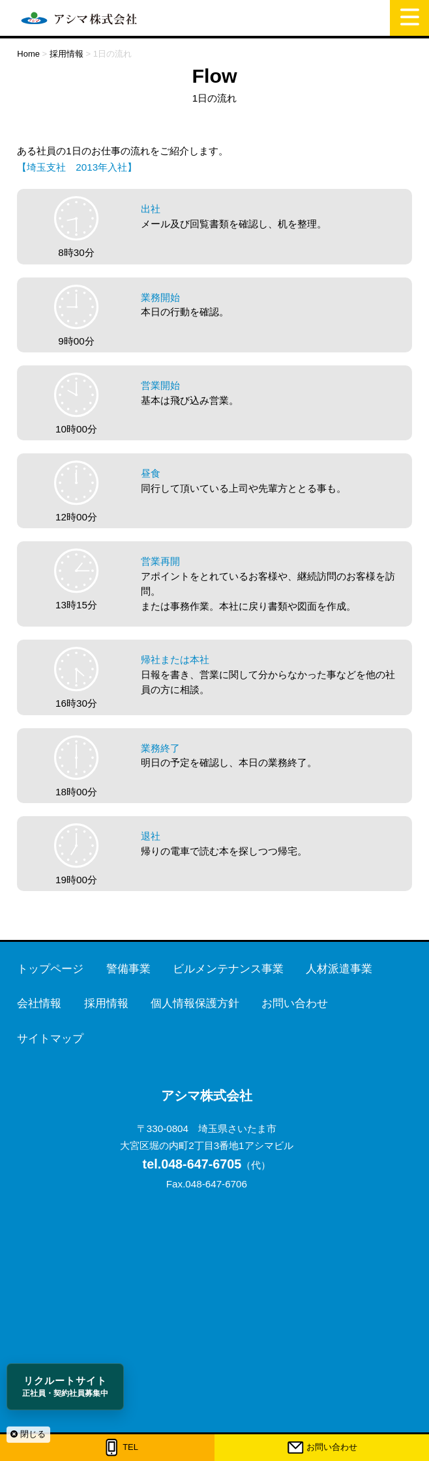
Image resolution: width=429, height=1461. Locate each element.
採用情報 (106, 1003)
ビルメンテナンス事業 (228, 969)
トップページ (50, 969)
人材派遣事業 (339, 969)
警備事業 (128, 969)
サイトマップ (50, 1038)
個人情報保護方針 (195, 1003)
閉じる (28, 1434)
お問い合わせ (331, 1447)
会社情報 (39, 1003)
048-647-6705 (192, 1164)
